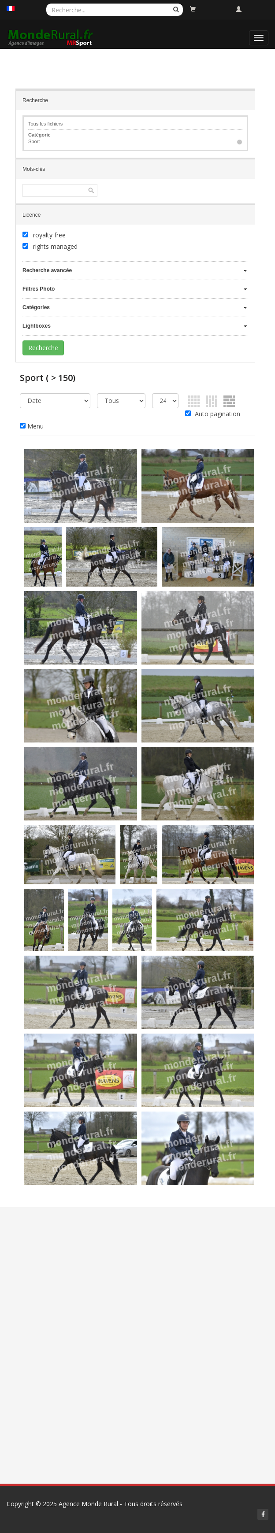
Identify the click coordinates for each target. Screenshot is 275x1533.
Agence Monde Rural (88, 1504)
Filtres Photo (38, 289)
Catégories (36, 307)
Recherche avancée (47, 270)
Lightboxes (36, 326)
